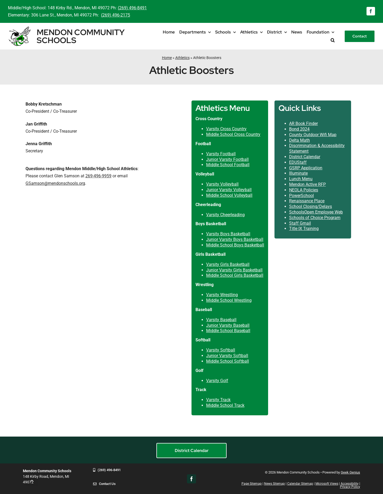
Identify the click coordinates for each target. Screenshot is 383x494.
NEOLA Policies (303, 189)
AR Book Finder (303, 123)
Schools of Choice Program (314, 217)
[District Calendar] (191, 450)
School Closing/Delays (310, 206)
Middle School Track (225, 405)
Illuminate (298, 173)
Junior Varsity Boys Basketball (234, 239)
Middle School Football (227, 164)
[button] (332, 40)
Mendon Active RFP (307, 184)
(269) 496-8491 (132, 7)
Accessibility (350, 483)
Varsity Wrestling (222, 294)
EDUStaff (298, 162)
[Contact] (359, 36)
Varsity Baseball (221, 319)
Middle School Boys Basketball (235, 245)
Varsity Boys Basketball (228, 233)
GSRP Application (305, 167)
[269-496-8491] (107, 473)
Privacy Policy (350, 487)
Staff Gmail (300, 223)
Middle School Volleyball (229, 195)
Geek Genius (350, 472)
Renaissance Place (306, 200)
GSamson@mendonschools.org (55, 183)
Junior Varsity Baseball (227, 325)
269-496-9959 (98, 175)
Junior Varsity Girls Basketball (234, 270)
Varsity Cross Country (226, 128)
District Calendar (304, 156)
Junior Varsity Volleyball (229, 189)
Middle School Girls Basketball (234, 275)
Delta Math (299, 140)
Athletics (182, 58)
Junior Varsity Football (227, 159)
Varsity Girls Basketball (227, 264)
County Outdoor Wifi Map (312, 134)
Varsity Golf (217, 380)
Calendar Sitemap (300, 483)
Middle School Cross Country (233, 134)
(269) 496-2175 (115, 15)
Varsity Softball (220, 350)
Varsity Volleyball (222, 184)
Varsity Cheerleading (225, 214)
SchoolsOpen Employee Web (316, 212)
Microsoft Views (326, 483)
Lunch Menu (301, 178)
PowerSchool (301, 195)
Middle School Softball (227, 361)
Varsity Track (218, 399)
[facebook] (371, 11)
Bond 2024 (299, 129)
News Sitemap (274, 483)
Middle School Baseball (228, 330)
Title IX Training (304, 228)
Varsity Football (221, 153)
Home (167, 58)
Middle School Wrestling (229, 300)
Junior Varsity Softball (227, 355)
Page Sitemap (252, 483)
